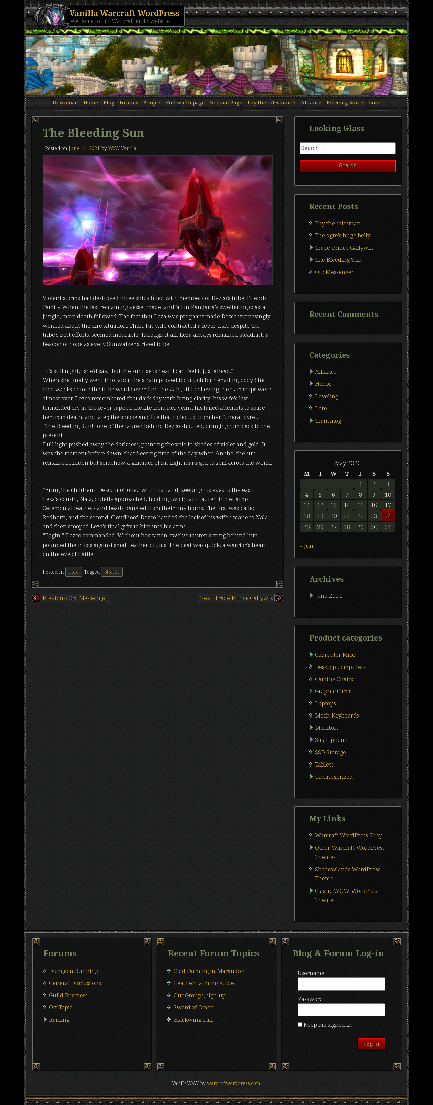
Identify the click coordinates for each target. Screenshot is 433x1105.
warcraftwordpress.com (233, 1083)
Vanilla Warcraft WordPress (124, 13)
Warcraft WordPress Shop (349, 835)
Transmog (328, 420)
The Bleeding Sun (338, 259)
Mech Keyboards (337, 715)
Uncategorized (334, 776)
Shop (150, 102)
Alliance (311, 102)
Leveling (326, 396)
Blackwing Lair (193, 1019)
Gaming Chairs (334, 679)
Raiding (59, 1019)
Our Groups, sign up (200, 995)
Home (91, 102)
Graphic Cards (333, 691)
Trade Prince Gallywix (344, 247)
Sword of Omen (194, 1007)
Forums (129, 102)
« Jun (306, 545)
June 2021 (328, 595)
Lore (374, 102)
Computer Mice (335, 654)
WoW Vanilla (122, 148)
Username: (312, 973)
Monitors (327, 727)
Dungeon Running (73, 971)
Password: (311, 999)
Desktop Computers (340, 667)
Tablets (324, 764)
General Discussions (75, 983)
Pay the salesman (269, 102)
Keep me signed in (327, 1024)
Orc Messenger (334, 272)
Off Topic (60, 1007)
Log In (371, 1043)
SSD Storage (330, 752)
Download (65, 102)
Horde (323, 383)
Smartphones (332, 740)
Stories (112, 572)
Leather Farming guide (204, 983)
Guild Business (68, 995)
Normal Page (226, 102)
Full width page (185, 102)
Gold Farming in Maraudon (209, 971)
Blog (109, 102)
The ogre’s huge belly (342, 235)
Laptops (325, 703)
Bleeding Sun (343, 102)
